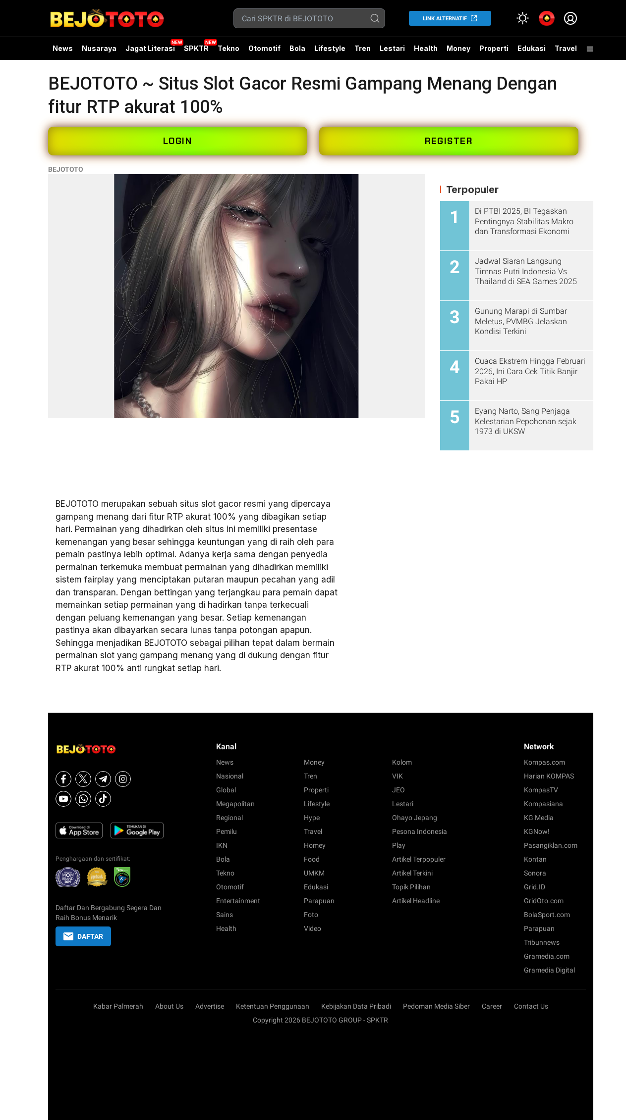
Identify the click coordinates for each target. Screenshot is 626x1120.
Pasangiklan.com (550, 845)
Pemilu (226, 831)
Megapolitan (235, 804)
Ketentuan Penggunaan (272, 1006)
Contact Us (531, 1006)
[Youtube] (63, 799)
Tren (362, 48)
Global (226, 790)
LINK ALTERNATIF (445, 18)
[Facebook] (63, 779)
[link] (547, 18)
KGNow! (537, 831)
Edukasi (531, 48)
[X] (83, 779)
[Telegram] (103, 779)
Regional (229, 818)
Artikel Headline (416, 901)
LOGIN (177, 141)
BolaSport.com (547, 915)
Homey (315, 845)
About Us (169, 1006)
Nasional (229, 776)
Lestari (392, 52)
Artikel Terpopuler (419, 859)
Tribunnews (542, 942)
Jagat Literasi (150, 48)
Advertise (209, 1006)
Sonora (535, 873)
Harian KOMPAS (549, 776)
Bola (297, 48)
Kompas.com (544, 762)
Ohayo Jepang (414, 818)
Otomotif (264, 48)
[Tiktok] (103, 799)
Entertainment (238, 901)
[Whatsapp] (83, 799)
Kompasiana (543, 804)
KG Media (539, 818)
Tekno (228, 48)
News (63, 48)
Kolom (402, 762)
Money (458, 48)
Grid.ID (534, 887)
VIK (397, 776)
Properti (494, 48)
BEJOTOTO (65, 169)
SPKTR (196, 48)
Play (398, 845)
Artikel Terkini (412, 873)
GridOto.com (544, 901)
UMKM (314, 873)
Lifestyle (329, 48)
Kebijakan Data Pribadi (356, 1006)
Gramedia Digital (549, 970)
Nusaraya (99, 48)
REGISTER (448, 141)
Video (312, 928)
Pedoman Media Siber (436, 1006)
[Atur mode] (523, 18)
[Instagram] (123, 779)
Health (426, 48)
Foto (311, 915)
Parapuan (319, 901)
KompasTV (541, 790)
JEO (398, 790)
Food (312, 859)
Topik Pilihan (411, 887)
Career (492, 1006)
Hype (312, 818)
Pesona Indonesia (419, 831)
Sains (224, 915)
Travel (566, 48)
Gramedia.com (546, 956)
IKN (222, 845)
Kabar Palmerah (118, 1006)
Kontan (535, 859)
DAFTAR (83, 936)
